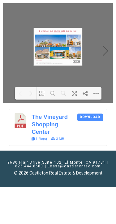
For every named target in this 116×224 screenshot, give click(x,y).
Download (90, 117)
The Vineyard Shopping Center (50, 124)
